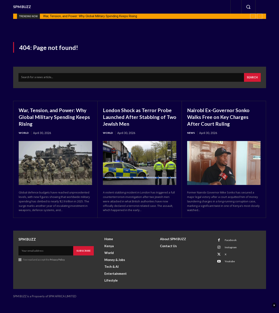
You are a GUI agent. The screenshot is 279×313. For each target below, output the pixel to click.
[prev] (252, 16)
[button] (248, 7)
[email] (45, 260)
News (191, 135)
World (24, 135)
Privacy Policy (57, 269)
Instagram (232, 258)
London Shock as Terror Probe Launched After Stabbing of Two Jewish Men (134, 122)
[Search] (252, 79)
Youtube (231, 273)
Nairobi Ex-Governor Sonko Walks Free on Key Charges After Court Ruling (223, 119)
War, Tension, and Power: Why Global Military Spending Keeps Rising (90, 16)
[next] (259, 16)
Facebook (231, 250)
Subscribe (83, 260)
